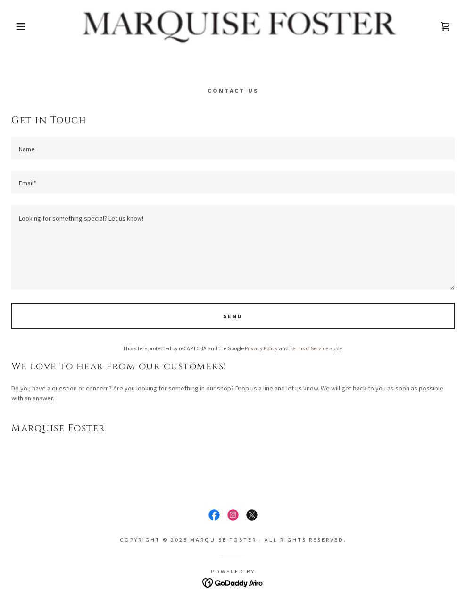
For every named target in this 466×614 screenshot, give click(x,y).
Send (233, 316)
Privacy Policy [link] (261, 348)
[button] (23, 26)
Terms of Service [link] (309, 348)
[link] (233, 26)
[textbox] (233, 148)
